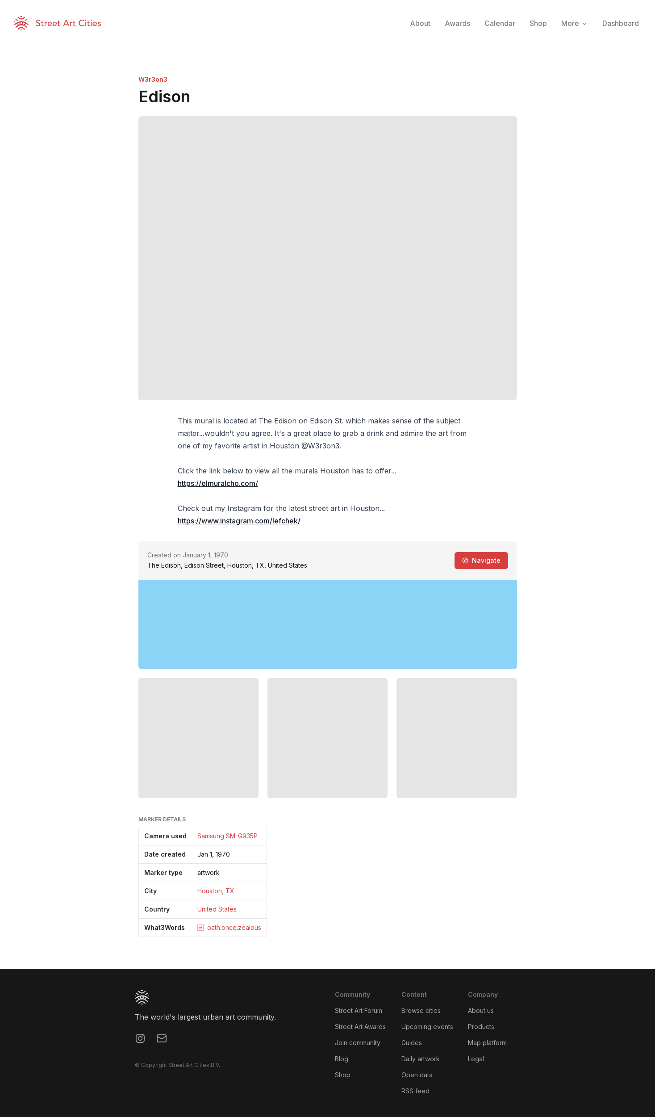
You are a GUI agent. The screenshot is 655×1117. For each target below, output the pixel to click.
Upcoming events (427, 1026)
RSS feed (415, 1091)
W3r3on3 (152, 79)
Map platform (487, 1042)
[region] (327, 624)
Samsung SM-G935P (227, 836)
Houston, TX (215, 891)
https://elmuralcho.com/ (218, 483)
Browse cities (421, 1010)
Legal (476, 1059)
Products (481, 1026)
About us (481, 1010)
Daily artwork (420, 1059)
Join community (357, 1042)
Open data (417, 1075)
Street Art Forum (358, 1010)
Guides (411, 1042)
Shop (342, 1075)
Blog (341, 1059)
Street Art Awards (360, 1026)
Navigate (481, 560)
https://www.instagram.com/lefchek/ (239, 520)
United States (217, 909)
